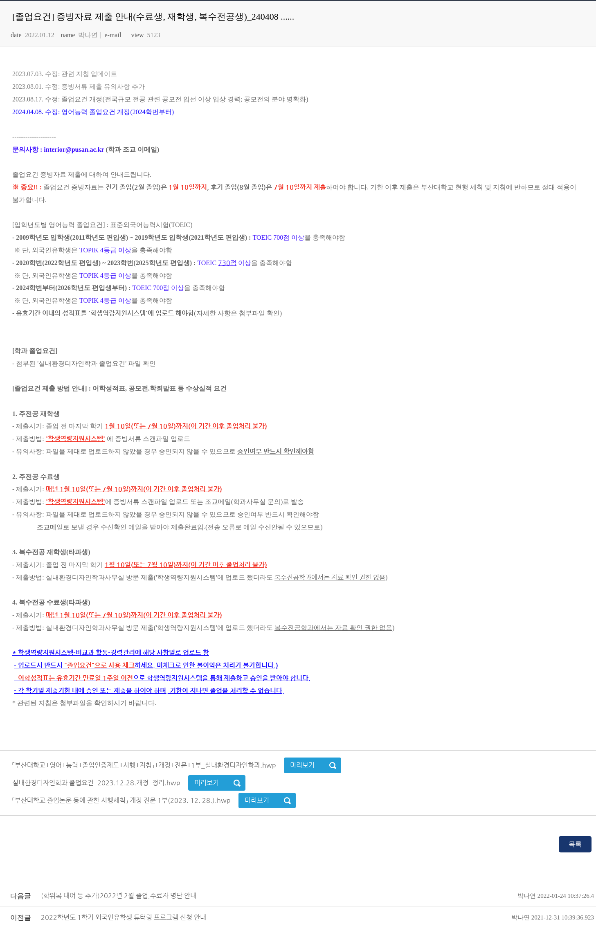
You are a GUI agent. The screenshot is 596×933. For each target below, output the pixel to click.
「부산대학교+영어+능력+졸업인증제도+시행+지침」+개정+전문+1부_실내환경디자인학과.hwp (145, 765)
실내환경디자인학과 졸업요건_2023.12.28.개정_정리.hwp (97, 783)
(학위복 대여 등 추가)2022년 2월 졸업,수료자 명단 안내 (317, 896)
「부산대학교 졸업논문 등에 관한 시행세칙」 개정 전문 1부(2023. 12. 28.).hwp (122, 800)
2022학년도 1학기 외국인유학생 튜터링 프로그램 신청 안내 (317, 917)
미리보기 (302, 765)
